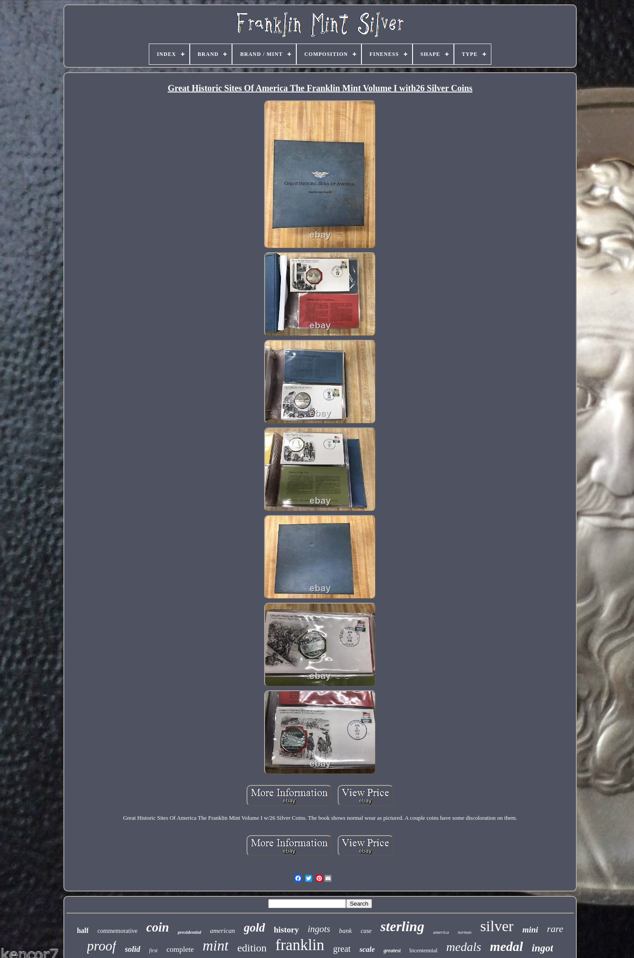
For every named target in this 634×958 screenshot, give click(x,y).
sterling (402, 926)
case (366, 931)
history (286, 929)
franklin (300, 945)
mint (216, 946)
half (83, 930)
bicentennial (423, 950)
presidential (189, 932)
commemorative (117, 931)
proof (101, 946)
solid (132, 949)
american (222, 930)
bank (345, 930)
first (153, 950)
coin (157, 927)
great (341, 949)
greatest (392, 950)
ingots (319, 929)
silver (497, 926)
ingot (542, 948)
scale (367, 949)
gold (254, 927)
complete (180, 949)
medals (463, 947)
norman (465, 932)
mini (530, 929)
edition (252, 948)
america (441, 932)
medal (506, 946)
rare (555, 928)
